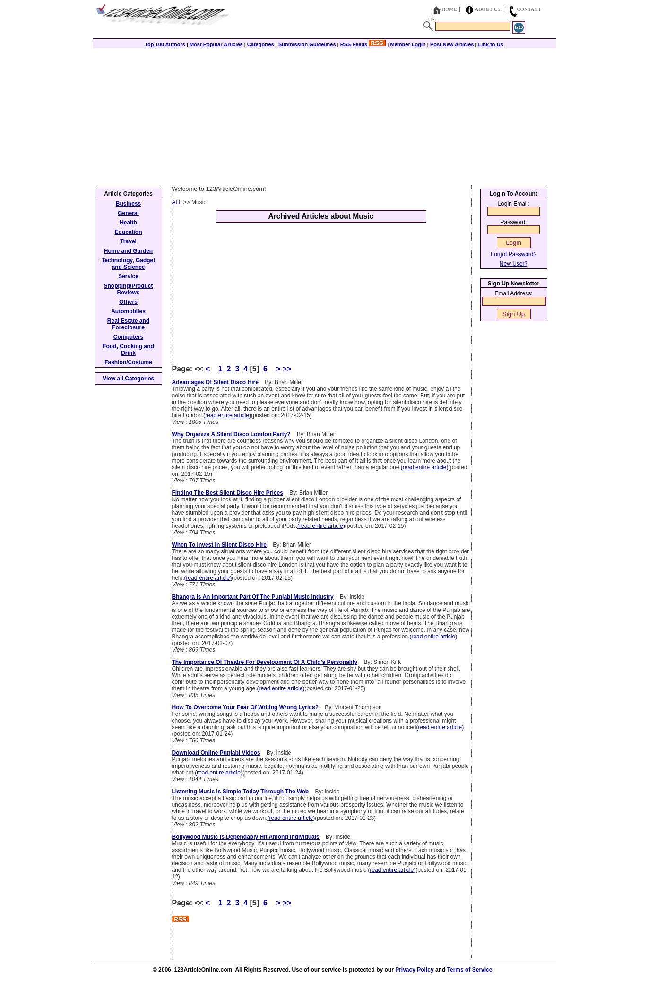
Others (128, 302)
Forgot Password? (513, 254)
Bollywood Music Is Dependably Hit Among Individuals (246, 837)
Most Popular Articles (216, 44)
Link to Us (490, 44)
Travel (128, 241)
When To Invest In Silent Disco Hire (219, 545)
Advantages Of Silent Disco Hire (215, 382)
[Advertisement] (324, 114)
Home (449, 9)
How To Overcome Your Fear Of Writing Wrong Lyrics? (245, 707)
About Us (488, 9)
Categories (260, 44)
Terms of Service (469, 969)
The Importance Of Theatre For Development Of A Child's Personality (265, 662)
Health (128, 222)
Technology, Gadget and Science (129, 263)
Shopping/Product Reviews (128, 289)
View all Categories (128, 378)
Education (128, 232)
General (128, 213)
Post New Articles (452, 44)
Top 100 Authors (165, 44)
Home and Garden (128, 251)
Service (128, 276)
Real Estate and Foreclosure (128, 324)
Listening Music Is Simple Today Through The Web (240, 791)
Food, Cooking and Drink (128, 349)
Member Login (408, 44)
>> (286, 369)
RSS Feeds (363, 44)
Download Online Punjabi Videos (216, 752)
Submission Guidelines (307, 44)
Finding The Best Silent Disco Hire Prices (227, 493)
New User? (513, 263)
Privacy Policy (414, 969)
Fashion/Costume (128, 362)
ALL (177, 202)
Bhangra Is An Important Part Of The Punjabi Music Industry (253, 597)
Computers (128, 337)
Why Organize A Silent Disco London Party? (231, 434)
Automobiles (128, 311)
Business (128, 203)
